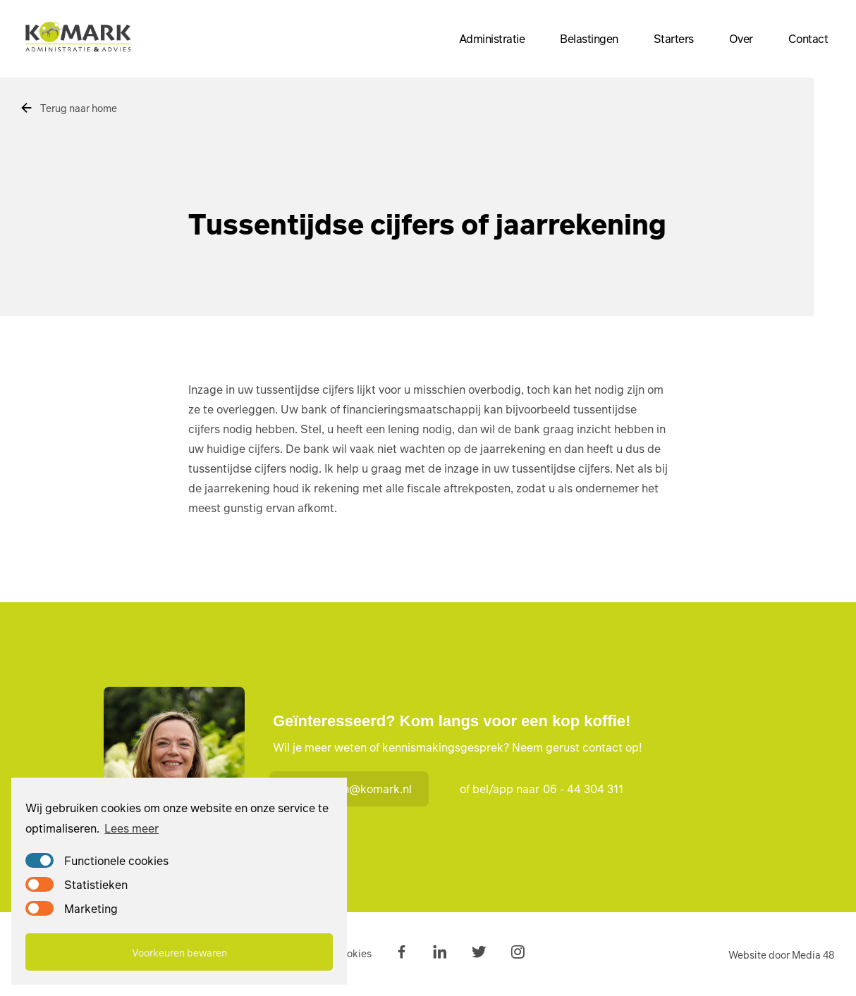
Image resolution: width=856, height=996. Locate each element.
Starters (674, 38)
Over (741, 38)
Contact (808, 38)
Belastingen (589, 38)
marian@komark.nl (352, 788)
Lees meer (131, 828)
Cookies (353, 953)
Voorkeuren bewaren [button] (179, 952)
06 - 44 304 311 (583, 788)
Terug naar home (68, 108)
